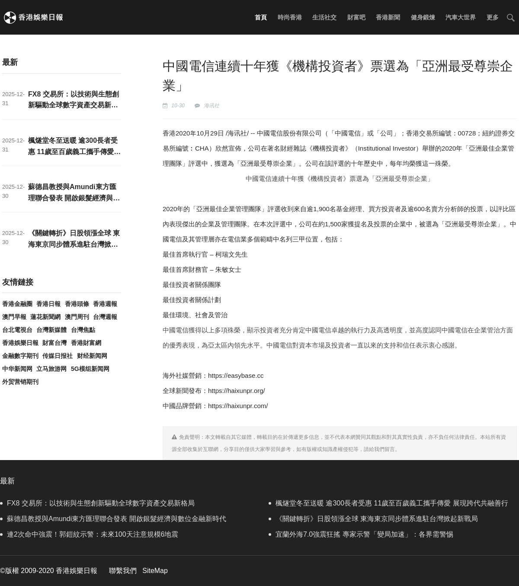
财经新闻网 (92, 355)
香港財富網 (86, 342)
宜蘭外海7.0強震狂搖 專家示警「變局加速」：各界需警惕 (361, 534)
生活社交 (324, 17)
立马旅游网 (51, 368)
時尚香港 (290, 17)
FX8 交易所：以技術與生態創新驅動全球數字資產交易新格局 (73, 105)
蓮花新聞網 (45, 316)
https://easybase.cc (235, 375)
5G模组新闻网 (90, 368)
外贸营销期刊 (20, 381)
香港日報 (48, 303)
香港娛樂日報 (20, 342)
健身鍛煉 (423, 17)
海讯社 (211, 106)
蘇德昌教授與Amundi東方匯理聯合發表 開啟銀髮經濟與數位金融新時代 (74, 198)
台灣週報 (105, 316)
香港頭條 (77, 303)
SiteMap (155, 570)
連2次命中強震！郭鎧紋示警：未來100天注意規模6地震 (89, 534)
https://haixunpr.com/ (238, 405)
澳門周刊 (77, 316)
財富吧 (356, 17)
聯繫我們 (123, 570)
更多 (493, 17)
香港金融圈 (17, 303)
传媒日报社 (57, 355)
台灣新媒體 (51, 329)
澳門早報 (14, 316)
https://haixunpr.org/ (236, 390)
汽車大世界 (460, 17)
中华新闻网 (17, 368)
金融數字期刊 (20, 355)
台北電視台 (17, 329)
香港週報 (105, 303)
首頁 (261, 17)
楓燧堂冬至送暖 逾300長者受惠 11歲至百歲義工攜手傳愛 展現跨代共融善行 (73, 151)
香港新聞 (388, 17)
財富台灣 (54, 342)
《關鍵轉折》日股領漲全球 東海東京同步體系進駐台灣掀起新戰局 (74, 244)
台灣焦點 (83, 329)
